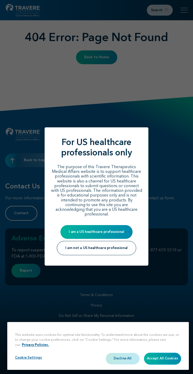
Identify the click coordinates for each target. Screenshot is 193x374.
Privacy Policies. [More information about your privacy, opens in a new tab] (35, 345)
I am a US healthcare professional (96, 232)
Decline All (123, 358)
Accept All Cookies (162, 358)
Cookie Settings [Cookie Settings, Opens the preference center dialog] (28, 357)
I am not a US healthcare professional (96, 248)
